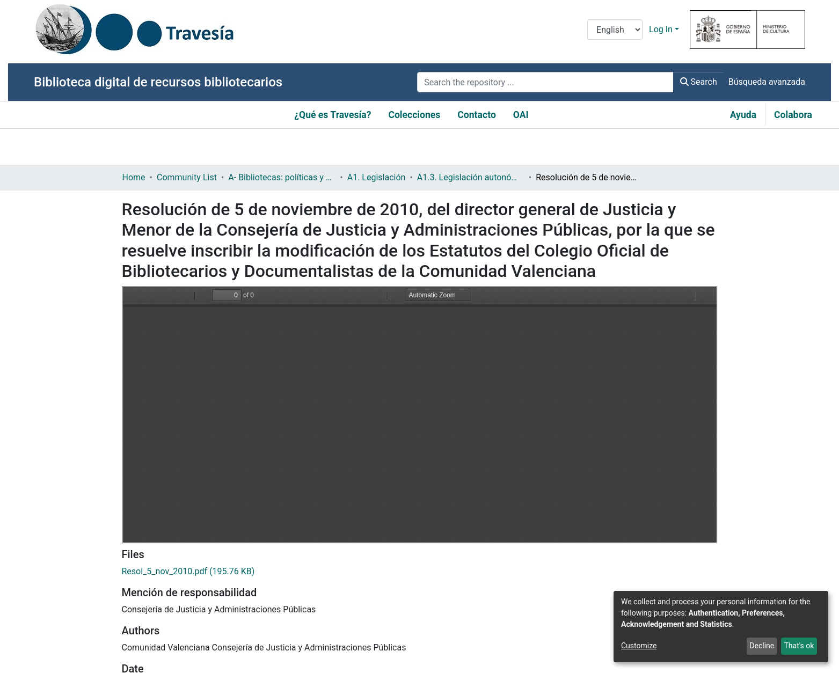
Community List (187, 177)
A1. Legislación (376, 177)
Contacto (476, 114)
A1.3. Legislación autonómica (470, 177)
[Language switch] (615, 29)
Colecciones (414, 114)
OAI (521, 114)
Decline (761, 645)
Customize (638, 645)
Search (698, 82)
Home (133, 177)
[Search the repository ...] (545, 82)
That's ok (799, 645)
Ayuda (743, 114)
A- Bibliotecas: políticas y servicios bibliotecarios (281, 177)
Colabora (793, 114)
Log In (661, 29)
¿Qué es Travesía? (332, 114)
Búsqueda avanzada (766, 82)
